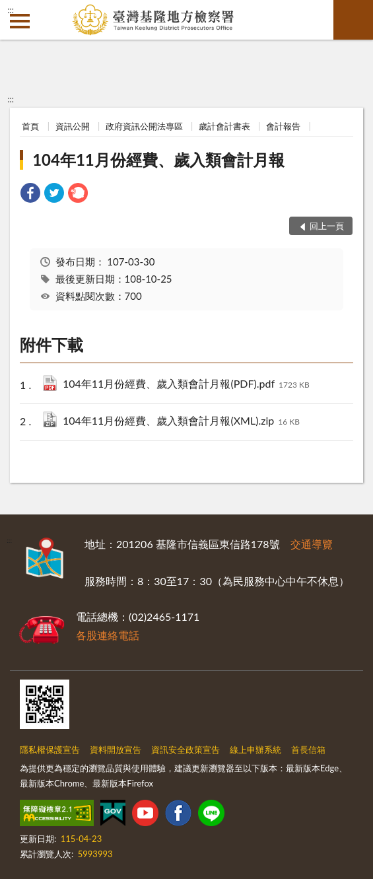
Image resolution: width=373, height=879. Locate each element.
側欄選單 (20, 21)
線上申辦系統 (255, 749)
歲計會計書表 (224, 126)
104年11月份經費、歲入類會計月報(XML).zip (181, 421)
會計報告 (283, 126)
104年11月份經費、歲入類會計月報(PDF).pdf (186, 384)
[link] (30, 194)
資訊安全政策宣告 (185, 749)
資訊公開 (72, 126)
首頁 (30, 126)
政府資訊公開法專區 (144, 126)
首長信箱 (308, 749)
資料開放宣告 (115, 749)
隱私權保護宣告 (50, 749)
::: (10, 10)
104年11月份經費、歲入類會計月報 (158, 159)
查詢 (353, 20)
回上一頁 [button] (327, 226)
